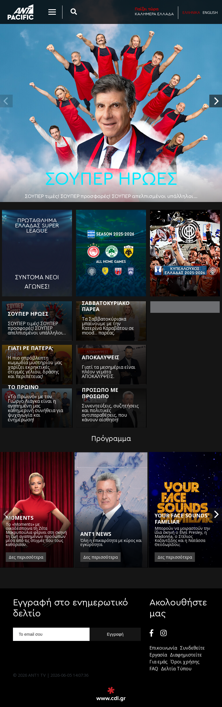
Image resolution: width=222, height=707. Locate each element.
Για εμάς (158, 662)
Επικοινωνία (163, 648)
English (210, 12)
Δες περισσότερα (26, 557)
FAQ (153, 668)
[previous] (6, 101)
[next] (215, 101)
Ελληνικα (191, 12)
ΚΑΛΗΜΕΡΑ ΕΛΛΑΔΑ (154, 11)
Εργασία (158, 655)
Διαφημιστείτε (186, 655)
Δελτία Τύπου (176, 668)
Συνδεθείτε (192, 648)
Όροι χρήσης (185, 662)
